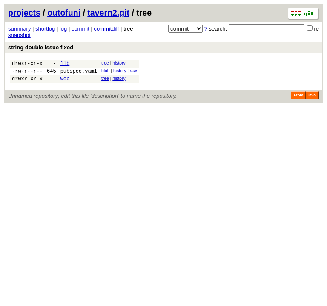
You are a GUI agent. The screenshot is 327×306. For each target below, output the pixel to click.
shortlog (45, 29)
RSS (312, 99)
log (63, 29)
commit (80, 29)
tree (105, 63)
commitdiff (106, 29)
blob (105, 72)
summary (19, 29)
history (118, 63)
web (65, 82)
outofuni (63, 12)
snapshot (19, 35)
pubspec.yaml (78, 73)
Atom (298, 99)
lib (65, 64)
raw (133, 72)
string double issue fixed (40, 47)
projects (24, 12)
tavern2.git (108, 12)
